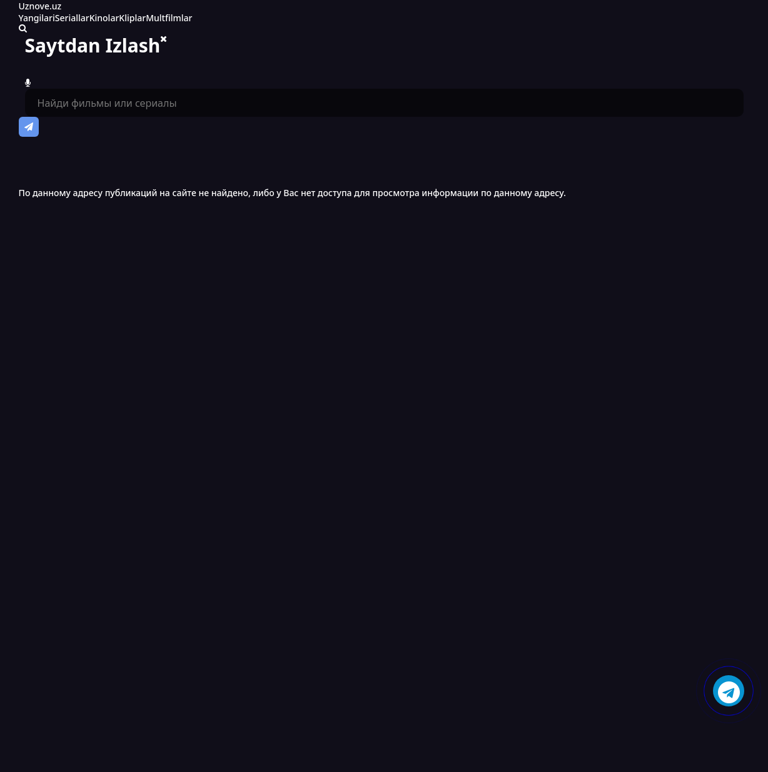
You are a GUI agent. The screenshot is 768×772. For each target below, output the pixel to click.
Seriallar (72, 18)
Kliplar (132, 18)
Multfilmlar (169, 18)
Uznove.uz (40, 6)
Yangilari (37, 18)
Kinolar (104, 18)
